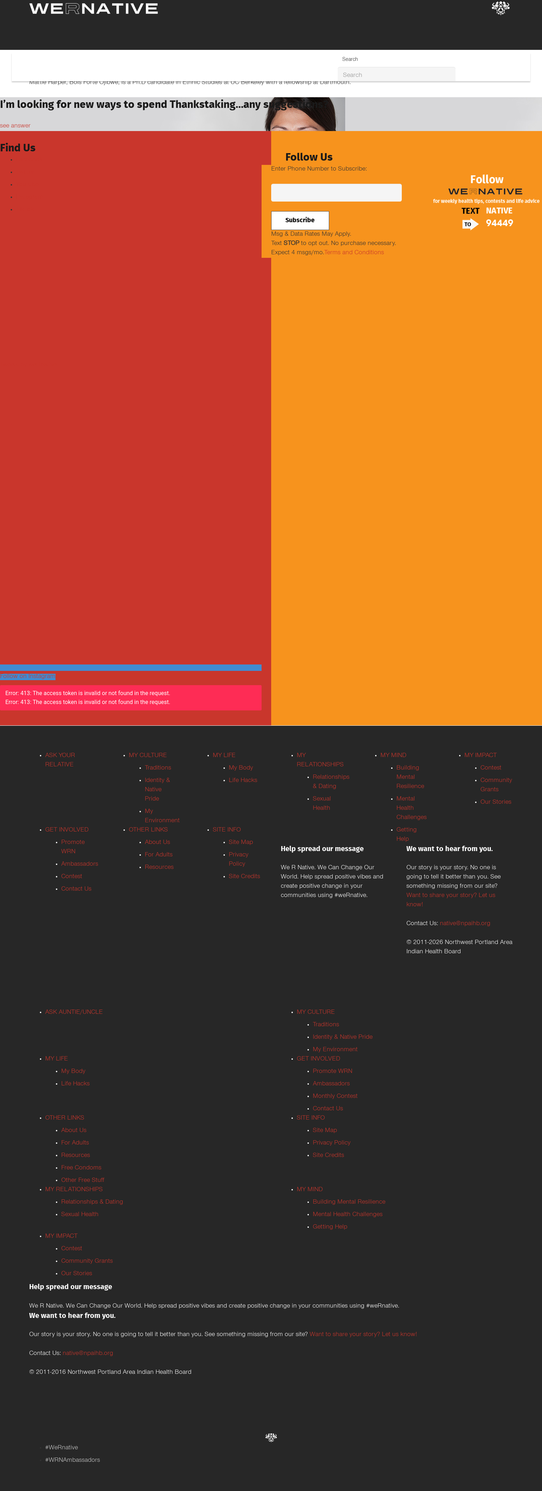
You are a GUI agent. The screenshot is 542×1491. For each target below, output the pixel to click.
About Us (157, 843)
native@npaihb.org (465, 924)
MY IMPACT (480, 756)
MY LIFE (224, 756)
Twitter (25, 173)
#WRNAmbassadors (72, 1461)
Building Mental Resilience (410, 777)
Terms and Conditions (354, 253)
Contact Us (76, 889)
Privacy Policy (332, 1143)
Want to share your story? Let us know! (363, 1335)
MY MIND (393, 756)
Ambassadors (79, 864)
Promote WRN (332, 1072)
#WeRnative (61, 1448)
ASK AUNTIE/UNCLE (74, 1013)
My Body (241, 768)
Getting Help (330, 1227)
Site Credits (244, 877)
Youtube (27, 185)
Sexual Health (80, 1215)
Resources (159, 868)
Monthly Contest (335, 1097)
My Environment (335, 1050)
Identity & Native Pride (157, 790)
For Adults (159, 855)
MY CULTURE (148, 756)
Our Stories (495, 802)
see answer (15, 126)
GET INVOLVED (67, 830)
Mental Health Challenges (411, 808)
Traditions (158, 768)
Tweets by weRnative (28, 365)
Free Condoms (81, 1168)
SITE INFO (227, 830)
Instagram (29, 197)
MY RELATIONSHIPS (74, 1190)
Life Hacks (243, 781)
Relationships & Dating (92, 1202)
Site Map (241, 843)
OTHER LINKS (148, 830)
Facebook (29, 160)
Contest (71, 877)
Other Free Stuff (82, 1181)
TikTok (25, 210)
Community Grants (87, 1261)
